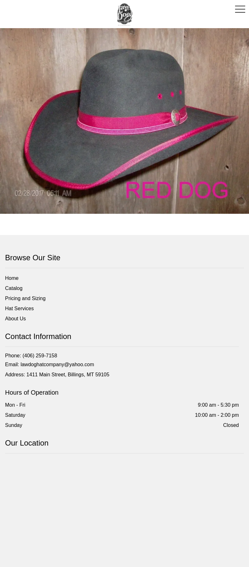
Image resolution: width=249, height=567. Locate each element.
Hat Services (19, 308)
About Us (15, 318)
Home (12, 278)
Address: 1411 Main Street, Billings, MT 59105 (57, 374)
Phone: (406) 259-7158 (31, 355)
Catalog (13, 288)
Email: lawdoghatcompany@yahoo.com (49, 364)
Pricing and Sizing (25, 298)
